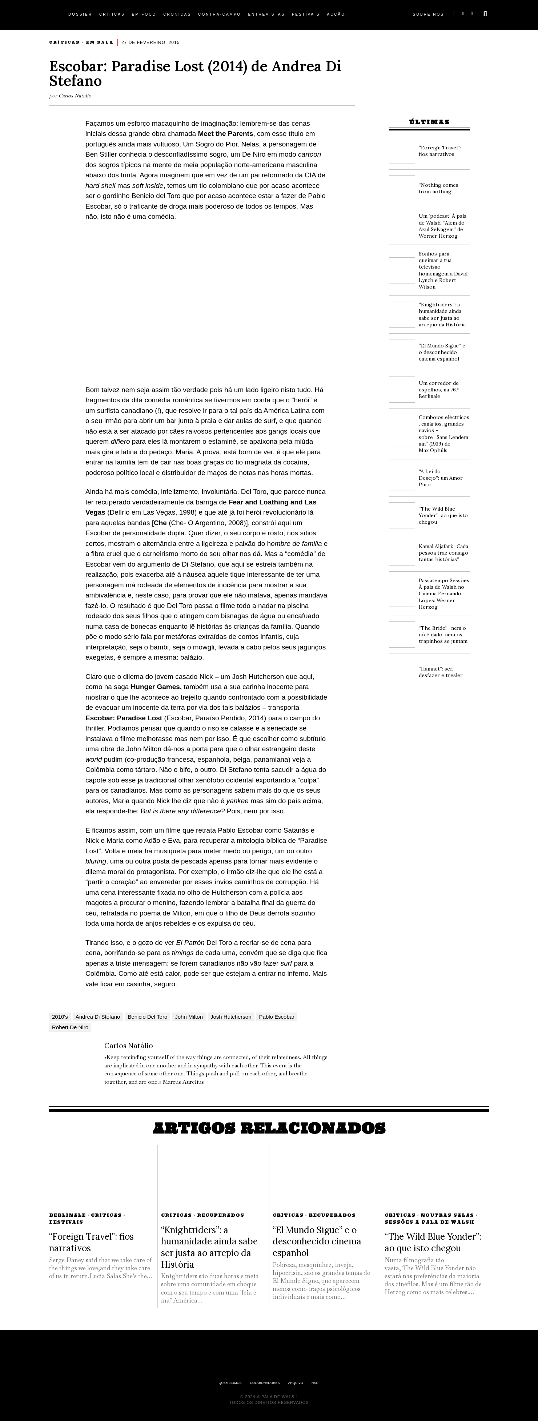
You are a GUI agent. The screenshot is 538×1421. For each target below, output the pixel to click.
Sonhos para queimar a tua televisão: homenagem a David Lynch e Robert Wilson (443, 270)
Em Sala (100, 42)
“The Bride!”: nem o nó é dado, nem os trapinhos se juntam (443, 634)
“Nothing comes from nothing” (438, 188)
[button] (485, 13)
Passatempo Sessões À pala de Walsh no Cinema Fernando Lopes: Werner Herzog (444, 593)
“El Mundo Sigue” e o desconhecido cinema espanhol (442, 352)
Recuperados (220, 1215)
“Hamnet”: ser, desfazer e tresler (441, 672)
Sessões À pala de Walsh (429, 1222)
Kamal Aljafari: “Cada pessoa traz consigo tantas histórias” (443, 553)
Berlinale (67, 1215)
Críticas (64, 42)
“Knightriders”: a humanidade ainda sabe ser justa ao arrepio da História (442, 314)
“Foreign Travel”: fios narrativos (440, 150)
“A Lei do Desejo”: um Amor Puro (441, 478)
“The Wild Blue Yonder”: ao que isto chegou (443, 515)
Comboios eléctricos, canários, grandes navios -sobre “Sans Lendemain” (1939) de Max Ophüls (444, 434)
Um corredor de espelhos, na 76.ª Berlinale (439, 389)
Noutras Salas (447, 1215)
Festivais (66, 1222)
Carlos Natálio (75, 95)
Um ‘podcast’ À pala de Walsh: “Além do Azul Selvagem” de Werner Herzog (442, 226)
